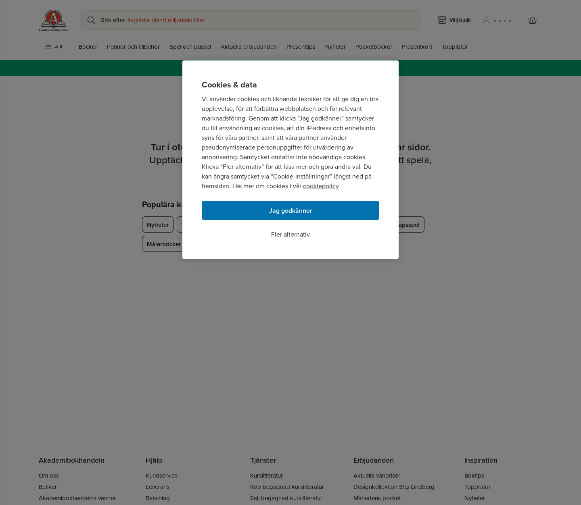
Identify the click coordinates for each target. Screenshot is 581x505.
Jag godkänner (290, 210)
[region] (290, 159)
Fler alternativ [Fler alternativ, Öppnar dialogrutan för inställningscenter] (290, 234)
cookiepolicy (321, 186)
